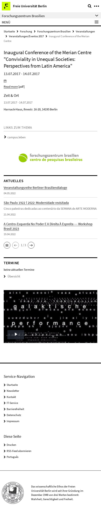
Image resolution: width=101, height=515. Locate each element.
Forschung (26, 31)
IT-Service (12, 403)
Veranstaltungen (85, 31)
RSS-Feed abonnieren (19, 451)
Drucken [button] (11, 444)
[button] (7, 245)
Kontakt (11, 397)
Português (12, 457)
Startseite (9, 31)
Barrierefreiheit (15, 409)
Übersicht (12, 276)
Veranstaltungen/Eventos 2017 (26, 36)
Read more (11, 87)
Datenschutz (14, 415)
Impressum (13, 421)
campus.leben (16, 137)
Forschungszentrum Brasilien (54, 31)
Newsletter (13, 390)
